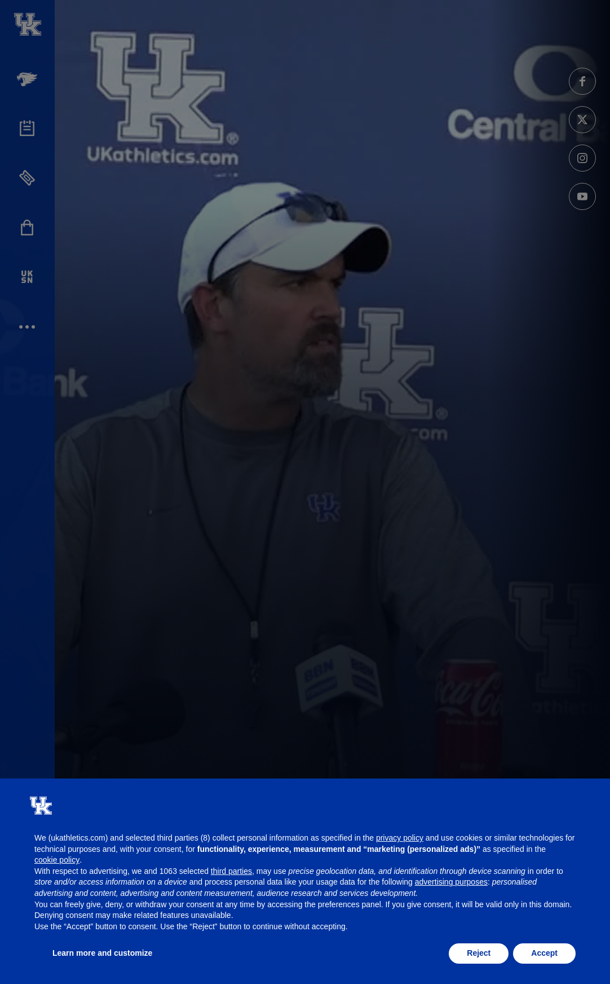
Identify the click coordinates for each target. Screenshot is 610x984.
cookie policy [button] (56, 859)
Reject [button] (478, 952)
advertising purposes (451, 881)
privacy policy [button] (399, 837)
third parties (231, 871)
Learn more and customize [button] (102, 952)
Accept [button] (544, 952)
